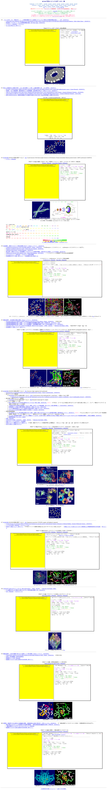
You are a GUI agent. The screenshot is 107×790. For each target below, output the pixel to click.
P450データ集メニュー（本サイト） (15, 526)
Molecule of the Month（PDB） (62, 325)
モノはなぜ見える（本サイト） (13, 25)
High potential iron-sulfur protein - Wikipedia (55, 663)
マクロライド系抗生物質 (28, 254)
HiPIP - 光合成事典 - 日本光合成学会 (15, 656)
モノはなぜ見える (75, 31)
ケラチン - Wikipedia (11, 159)
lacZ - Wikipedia (9, 591)
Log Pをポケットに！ (63, 242)
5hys (26, 391)
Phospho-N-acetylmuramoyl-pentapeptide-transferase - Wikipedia (54, 331)
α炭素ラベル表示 (71, 36)
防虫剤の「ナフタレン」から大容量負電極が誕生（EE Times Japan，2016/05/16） (25, 22)
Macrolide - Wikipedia (61, 260)
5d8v (57, 719)
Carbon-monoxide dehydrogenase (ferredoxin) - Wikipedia (55, 731)
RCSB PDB (55, 11)
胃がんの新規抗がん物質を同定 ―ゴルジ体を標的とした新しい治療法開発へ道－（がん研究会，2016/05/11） (30, 87)
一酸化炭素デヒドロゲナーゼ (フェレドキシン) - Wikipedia (20, 726)
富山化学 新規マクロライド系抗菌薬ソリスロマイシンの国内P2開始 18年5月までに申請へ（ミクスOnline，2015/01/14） (36, 251)
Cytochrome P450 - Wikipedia (49, 532)
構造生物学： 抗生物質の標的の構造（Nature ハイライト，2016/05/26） (20, 320)
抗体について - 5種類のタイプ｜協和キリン (16, 422)
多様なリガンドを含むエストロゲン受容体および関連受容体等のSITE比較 (82, 526)
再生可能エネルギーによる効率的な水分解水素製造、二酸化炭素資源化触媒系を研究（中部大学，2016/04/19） (33, 724)
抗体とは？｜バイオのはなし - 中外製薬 (15, 421)
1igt (54, 505)
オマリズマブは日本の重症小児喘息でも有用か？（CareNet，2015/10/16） (27, 409)
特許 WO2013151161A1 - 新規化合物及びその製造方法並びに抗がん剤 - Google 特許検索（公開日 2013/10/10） (32, 95)
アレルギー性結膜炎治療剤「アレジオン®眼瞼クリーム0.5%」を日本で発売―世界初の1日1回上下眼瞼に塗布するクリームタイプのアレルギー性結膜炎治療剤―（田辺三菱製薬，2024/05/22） (55, 415)
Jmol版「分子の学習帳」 (62, 788)
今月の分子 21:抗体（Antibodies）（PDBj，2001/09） (19, 419)
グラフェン (21, 24)
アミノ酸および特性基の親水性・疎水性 (50, 242)
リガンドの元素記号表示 (65, 170)
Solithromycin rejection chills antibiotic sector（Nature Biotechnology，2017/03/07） (25, 253)
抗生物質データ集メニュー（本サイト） (16, 327)
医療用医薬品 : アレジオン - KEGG (17, 417)
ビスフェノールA (25, 525)
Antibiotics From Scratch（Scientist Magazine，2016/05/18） (20, 250)
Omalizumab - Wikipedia (47, 428)
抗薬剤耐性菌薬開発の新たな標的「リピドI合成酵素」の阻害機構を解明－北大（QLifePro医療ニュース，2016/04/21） (35, 324)
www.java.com (54, 31)
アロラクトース (19, 591)
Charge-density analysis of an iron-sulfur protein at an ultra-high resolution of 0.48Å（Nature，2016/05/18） (30, 655)
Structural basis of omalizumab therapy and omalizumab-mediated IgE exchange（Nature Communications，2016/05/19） (33, 392)
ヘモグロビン (63, 734)
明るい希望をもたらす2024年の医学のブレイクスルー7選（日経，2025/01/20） (28, 402)
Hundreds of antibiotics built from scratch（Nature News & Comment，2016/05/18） (25, 248)
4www (48, 316)
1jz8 (64, 650)
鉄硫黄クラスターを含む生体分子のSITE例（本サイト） (19, 659)
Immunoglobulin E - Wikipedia (61, 428)
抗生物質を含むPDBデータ (31, 256)
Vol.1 (44, 7)
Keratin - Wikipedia (47, 163)
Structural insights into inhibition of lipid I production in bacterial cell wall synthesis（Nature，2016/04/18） (30, 321)
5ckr (81, 387)
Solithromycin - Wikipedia (49, 260)
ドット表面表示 (63, 36)
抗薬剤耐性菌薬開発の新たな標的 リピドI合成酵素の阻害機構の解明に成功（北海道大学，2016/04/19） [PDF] (33, 322)
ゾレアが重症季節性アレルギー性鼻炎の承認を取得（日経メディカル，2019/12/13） (29, 408)
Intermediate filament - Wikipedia (59, 163)
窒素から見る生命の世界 (56, 734)
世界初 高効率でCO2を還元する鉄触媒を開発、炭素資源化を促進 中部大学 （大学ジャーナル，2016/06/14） (30, 723)
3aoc (93, 316)
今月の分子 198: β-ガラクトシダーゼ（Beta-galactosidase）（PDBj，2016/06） (22, 588)
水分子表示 (81, 166)
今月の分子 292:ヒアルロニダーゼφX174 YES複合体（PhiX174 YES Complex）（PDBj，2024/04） (29, 325)
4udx (50, 785)
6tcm (31, 395)
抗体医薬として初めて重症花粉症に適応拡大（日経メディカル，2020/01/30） (27, 407)
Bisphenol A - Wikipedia (62, 532)
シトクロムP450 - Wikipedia (12, 525)
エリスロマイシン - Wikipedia (13, 254)
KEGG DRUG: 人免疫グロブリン (14, 424)
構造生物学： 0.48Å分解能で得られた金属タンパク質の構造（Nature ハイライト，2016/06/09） (26, 653)
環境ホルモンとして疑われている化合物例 (66, 535)
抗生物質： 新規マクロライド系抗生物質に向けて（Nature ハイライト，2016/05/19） (23, 246)
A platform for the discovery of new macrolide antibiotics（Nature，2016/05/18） (24, 247)
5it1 (26, 522)
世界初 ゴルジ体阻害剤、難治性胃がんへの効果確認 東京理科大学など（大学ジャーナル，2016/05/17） (32, 90)
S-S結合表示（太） (64, 177)
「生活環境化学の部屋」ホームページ (48, 788)
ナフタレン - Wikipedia (11, 24)
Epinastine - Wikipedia (67, 434)
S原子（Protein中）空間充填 (73, 177)
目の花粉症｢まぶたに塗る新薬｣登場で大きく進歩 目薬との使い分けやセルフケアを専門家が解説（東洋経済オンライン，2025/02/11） (42, 412)
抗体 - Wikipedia (10, 418)
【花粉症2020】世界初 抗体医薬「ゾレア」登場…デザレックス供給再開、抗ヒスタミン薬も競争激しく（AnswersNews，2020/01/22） (41, 405)
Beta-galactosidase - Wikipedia (49, 595)
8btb (31, 399)
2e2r (68, 585)
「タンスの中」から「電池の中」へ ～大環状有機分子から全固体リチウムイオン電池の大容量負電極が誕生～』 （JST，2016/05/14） (36, 19)
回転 (77, 36)
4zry (26, 157)
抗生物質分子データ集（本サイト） (14, 256)
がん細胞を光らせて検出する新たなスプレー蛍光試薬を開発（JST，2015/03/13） (25, 590)
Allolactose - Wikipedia (62, 595)
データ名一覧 (61, 7)
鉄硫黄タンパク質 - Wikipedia (13, 658)
